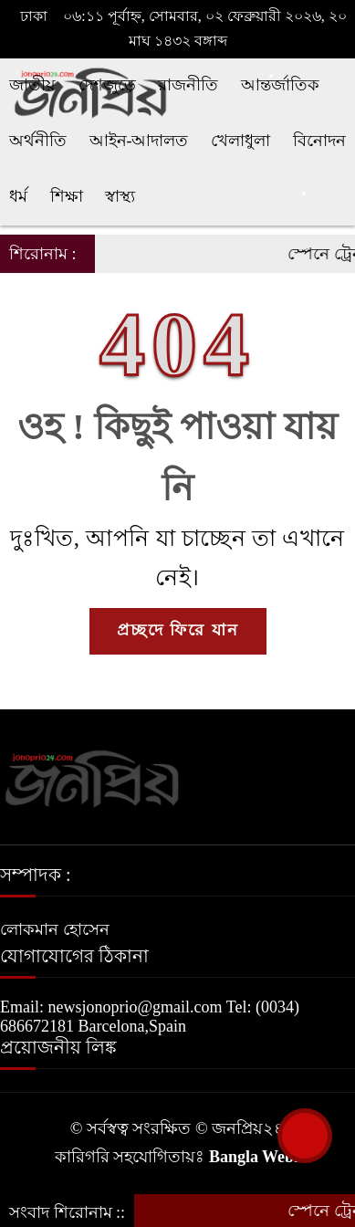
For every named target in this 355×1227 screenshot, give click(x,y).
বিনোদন (319, 140)
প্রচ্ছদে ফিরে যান (178, 630)
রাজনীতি (188, 85)
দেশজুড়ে (107, 85)
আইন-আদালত (139, 140)
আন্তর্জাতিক (280, 85)
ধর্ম (18, 196)
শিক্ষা (66, 196)
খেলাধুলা (240, 140)
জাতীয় (32, 85)
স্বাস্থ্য (120, 196)
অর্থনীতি (38, 140)
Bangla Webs (254, 1157)
